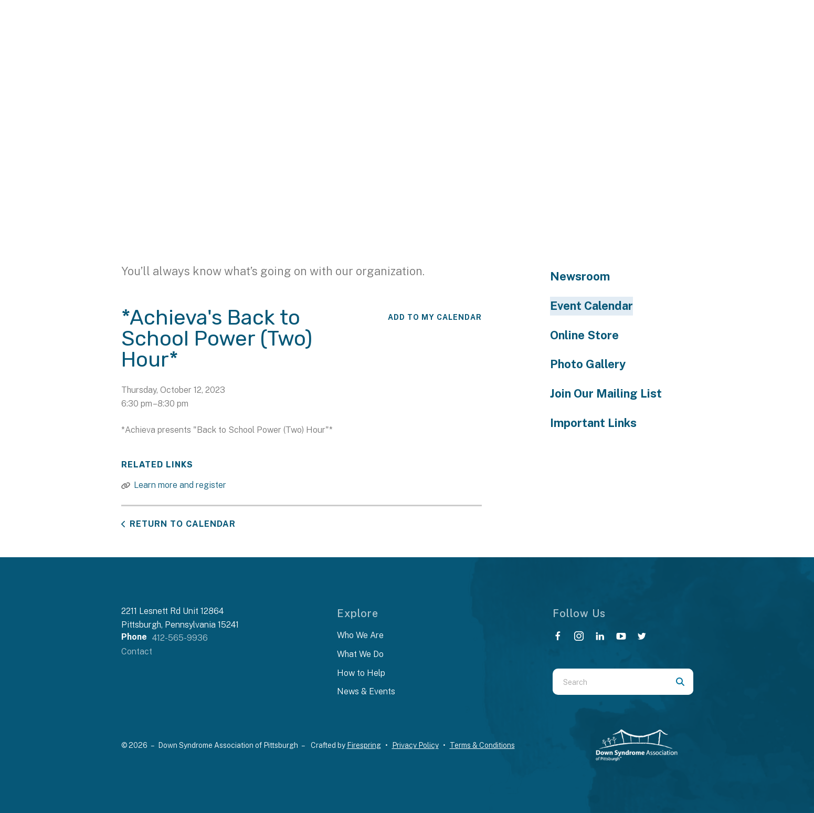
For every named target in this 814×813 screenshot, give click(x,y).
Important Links (593, 423)
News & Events (366, 691)
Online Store (584, 335)
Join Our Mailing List (606, 393)
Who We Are (360, 635)
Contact (136, 651)
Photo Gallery (588, 364)
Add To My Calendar (435, 317)
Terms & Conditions (482, 745)
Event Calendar (591, 305)
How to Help (361, 673)
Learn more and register (180, 485)
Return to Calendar (183, 524)
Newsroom (580, 276)
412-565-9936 (180, 638)
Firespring (364, 745)
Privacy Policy (415, 745)
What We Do (360, 654)
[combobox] (610, 682)
